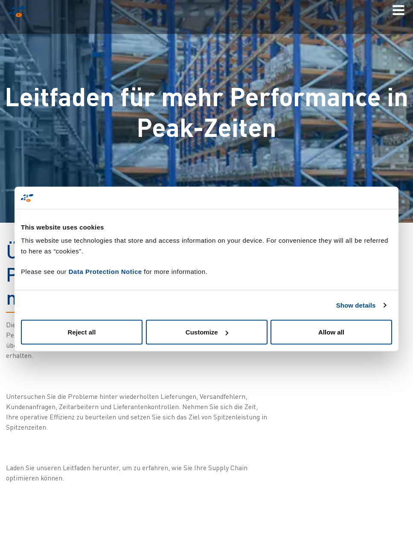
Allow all (331, 332)
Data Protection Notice (105, 271)
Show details (356, 304)
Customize (207, 332)
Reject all (82, 332)
